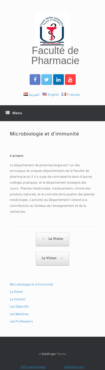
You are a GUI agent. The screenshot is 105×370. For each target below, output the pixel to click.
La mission (17, 300)
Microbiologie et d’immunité (31, 285)
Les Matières (19, 315)
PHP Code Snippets (33, 367)
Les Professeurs (21, 322)
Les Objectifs (19, 307)
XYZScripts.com (74, 367)
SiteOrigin (49, 354)
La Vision (52, 239)
